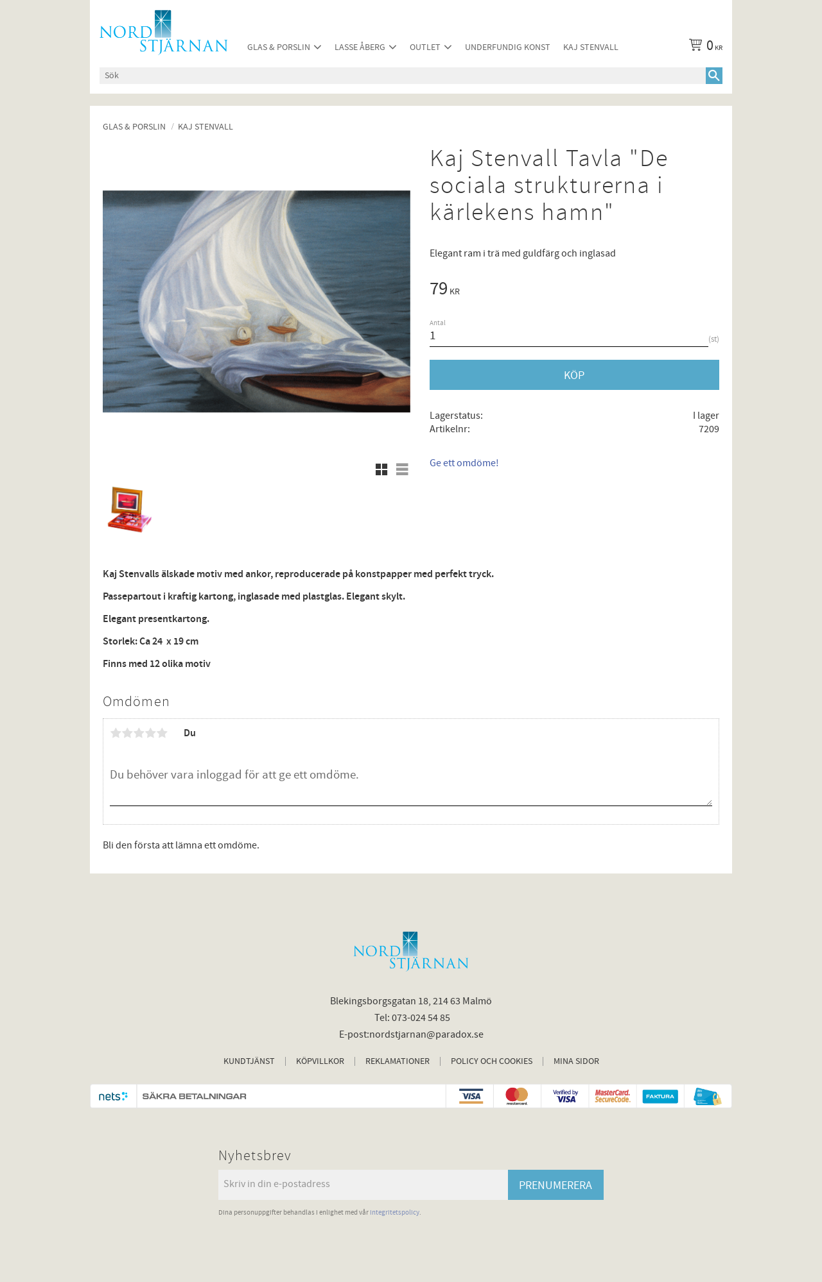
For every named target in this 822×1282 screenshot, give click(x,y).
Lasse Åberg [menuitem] (360, 47)
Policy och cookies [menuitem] (491, 1061)
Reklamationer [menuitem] (397, 1061)
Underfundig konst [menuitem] (507, 47)
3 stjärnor (138, 733)
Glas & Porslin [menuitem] (278, 47)
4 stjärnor (150, 733)
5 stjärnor (162, 733)
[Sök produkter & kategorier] (403, 75)
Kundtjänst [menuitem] (249, 1061)
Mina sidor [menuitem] (576, 1061)
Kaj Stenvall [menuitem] (590, 47)
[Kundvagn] (703, 47)
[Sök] (714, 75)
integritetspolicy (394, 1212)
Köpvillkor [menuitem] (320, 1061)
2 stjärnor (127, 733)
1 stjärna (115, 733)
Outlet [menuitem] (425, 47)
